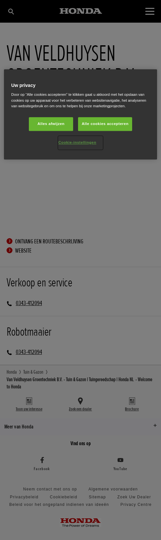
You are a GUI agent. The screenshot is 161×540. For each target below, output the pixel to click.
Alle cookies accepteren (105, 124)
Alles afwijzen (51, 124)
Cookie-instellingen (77, 142)
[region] (80, 114)
